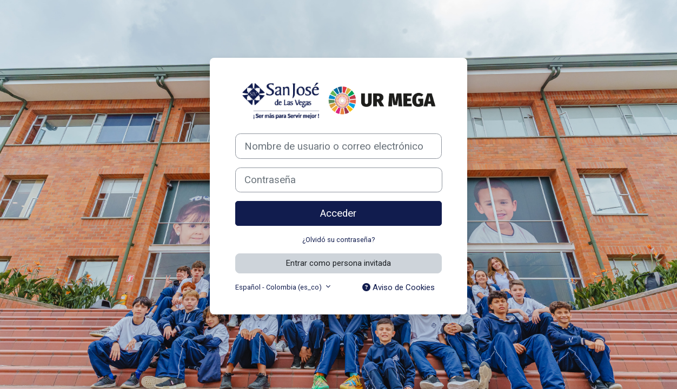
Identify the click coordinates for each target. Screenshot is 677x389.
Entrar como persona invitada (338, 263)
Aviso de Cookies (398, 287)
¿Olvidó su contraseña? (338, 240)
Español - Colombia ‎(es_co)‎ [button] (279, 287)
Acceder (338, 213)
